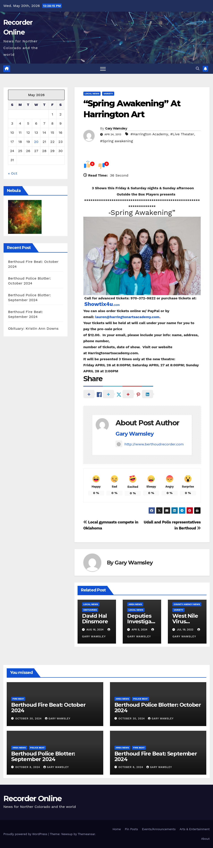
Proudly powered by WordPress (25, 834)
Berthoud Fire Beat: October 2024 (48, 708)
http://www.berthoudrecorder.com (150, 444)
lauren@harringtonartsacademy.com (127, 317)
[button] (197, 68)
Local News (92, 93)
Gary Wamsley (116, 128)
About (205, 838)
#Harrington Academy (149, 134)
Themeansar (86, 834)
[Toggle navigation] (102, 68)
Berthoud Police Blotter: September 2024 (43, 756)
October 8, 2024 (28, 767)
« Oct (12, 173)
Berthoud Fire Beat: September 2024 (155, 756)
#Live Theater (182, 134)
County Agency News (187, 604)
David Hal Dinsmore (95, 619)
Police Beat (140, 699)
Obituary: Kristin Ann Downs (33, 328)
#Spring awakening (116, 141)
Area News (135, 604)
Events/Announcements (158, 829)
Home (116, 829)
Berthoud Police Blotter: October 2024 (157, 708)
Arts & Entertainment (195, 829)
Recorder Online (32, 798)
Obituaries (90, 610)
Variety (108, 93)
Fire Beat (18, 699)
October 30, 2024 (29, 718)
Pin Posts (131, 829)
